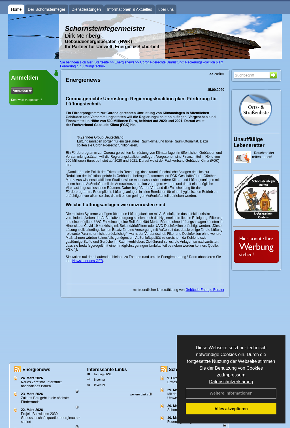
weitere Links (141, 394)
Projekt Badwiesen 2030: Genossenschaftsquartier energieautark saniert (50, 418)
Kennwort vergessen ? (26, 99)
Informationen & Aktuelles (129, 9)
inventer (99, 379)
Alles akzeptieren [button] (231, 408)
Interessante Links (107, 369)
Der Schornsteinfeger (46, 9)
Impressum (234, 374)
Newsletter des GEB (87, 261)
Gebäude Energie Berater (204, 290)
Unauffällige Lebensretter (249, 142)
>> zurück (216, 74)
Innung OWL (103, 374)
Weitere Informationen (231, 393)
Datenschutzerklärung (231, 381)
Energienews (36, 369)
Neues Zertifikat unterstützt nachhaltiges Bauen (41, 384)
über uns (166, 9)
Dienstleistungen (86, 9)
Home (16, 9)
